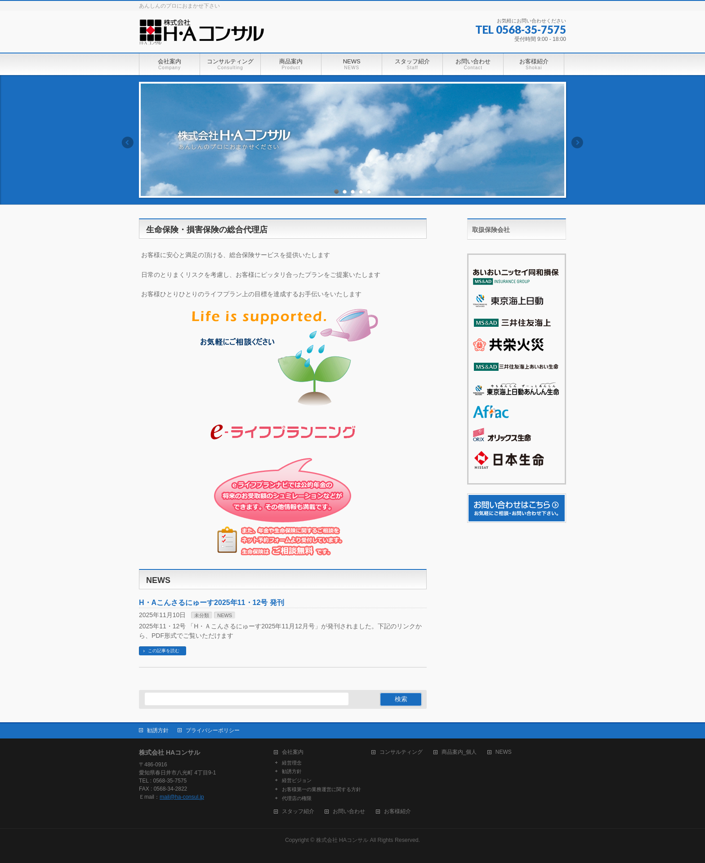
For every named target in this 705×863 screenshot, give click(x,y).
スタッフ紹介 (298, 811)
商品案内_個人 (459, 752)
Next (577, 142)
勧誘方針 (158, 730)
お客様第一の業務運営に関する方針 (321, 789)
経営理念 (292, 762)
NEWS (224, 615)
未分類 (201, 615)
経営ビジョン (297, 780)
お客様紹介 (397, 811)
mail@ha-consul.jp (182, 797)
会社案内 (292, 752)
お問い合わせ (349, 811)
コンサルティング (401, 752)
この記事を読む (163, 650)
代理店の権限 (297, 798)
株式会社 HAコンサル (342, 840)
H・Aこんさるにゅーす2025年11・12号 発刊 (211, 602)
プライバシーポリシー (213, 730)
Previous (127, 142)
